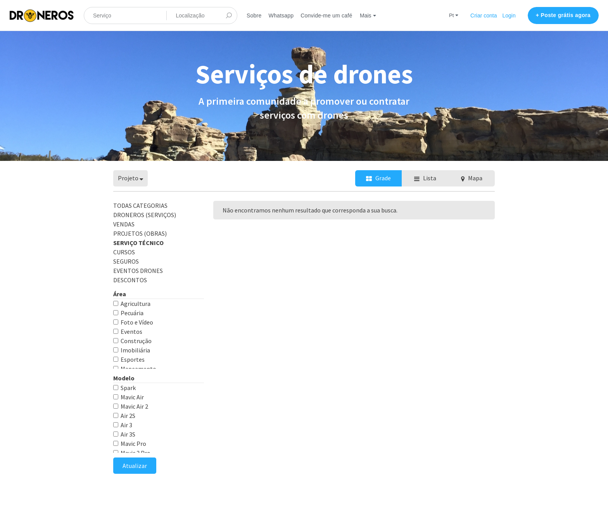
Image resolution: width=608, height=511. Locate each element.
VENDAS (124, 224)
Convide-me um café (326, 15)
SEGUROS (126, 261)
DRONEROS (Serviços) (144, 215)
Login (509, 15)
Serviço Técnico (138, 243)
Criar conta (483, 15)
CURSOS (124, 252)
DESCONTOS (130, 280)
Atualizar (135, 466)
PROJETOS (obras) (140, 233)
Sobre (254, 15)
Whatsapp (281, 15)
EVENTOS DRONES (138, 270)
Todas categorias (140, 205)
